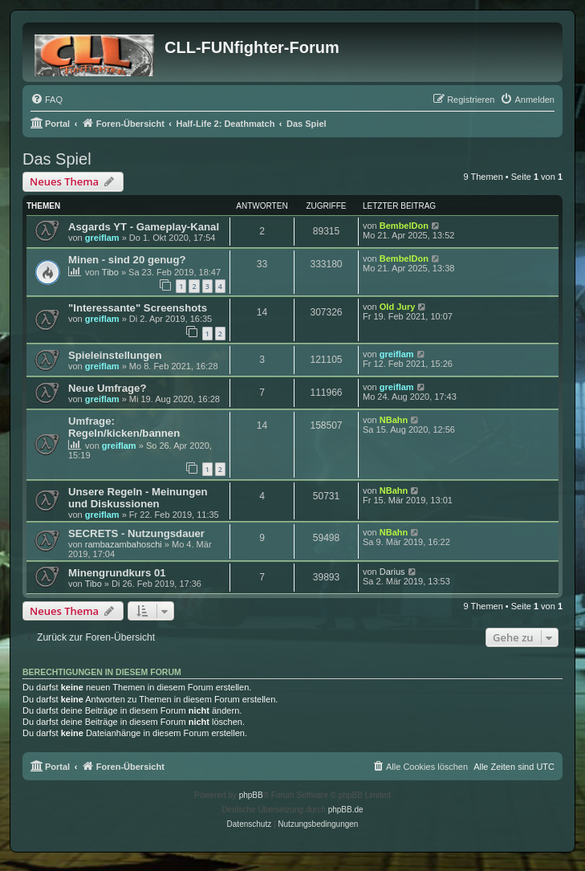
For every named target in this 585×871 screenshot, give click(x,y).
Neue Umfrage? (107, 388)
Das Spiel (56, 159)
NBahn (394, 420)
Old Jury (398, 306)
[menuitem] (46, 99)
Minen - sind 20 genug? (127, 260)
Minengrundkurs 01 (117, 573)
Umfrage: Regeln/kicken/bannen (124, 427)
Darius (392, 571)
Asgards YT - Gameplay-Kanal (143, 227)
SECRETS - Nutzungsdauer (136, 533)
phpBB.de (346, 809)
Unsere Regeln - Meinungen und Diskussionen (138, 498)
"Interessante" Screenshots (137, 308)
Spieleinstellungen (115, 355)
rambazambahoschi (123, 544)
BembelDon (404, 225)
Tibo (110, 272)
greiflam (102, 237)
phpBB (251, 795)
